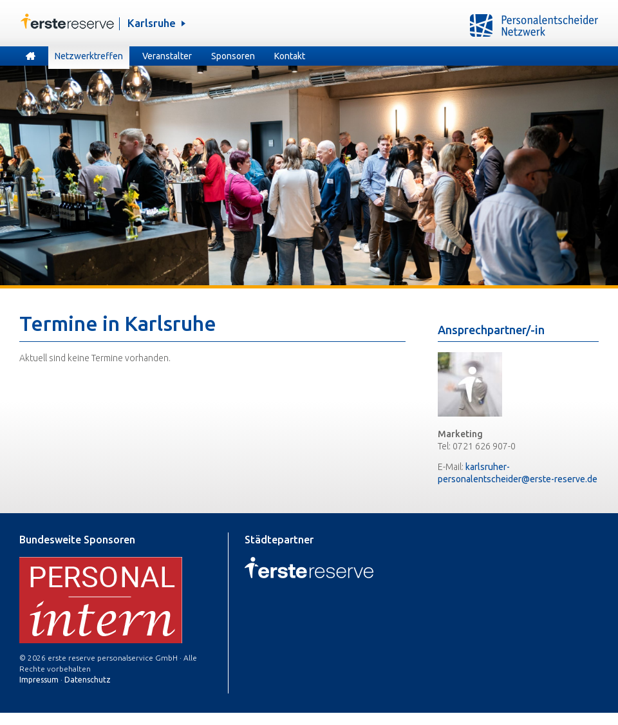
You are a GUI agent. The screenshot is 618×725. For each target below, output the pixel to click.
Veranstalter (167, 56)
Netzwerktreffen (89, 56)
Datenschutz (87, 679)
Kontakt (289, 56)
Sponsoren (233, 56)
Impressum (39, 679)
